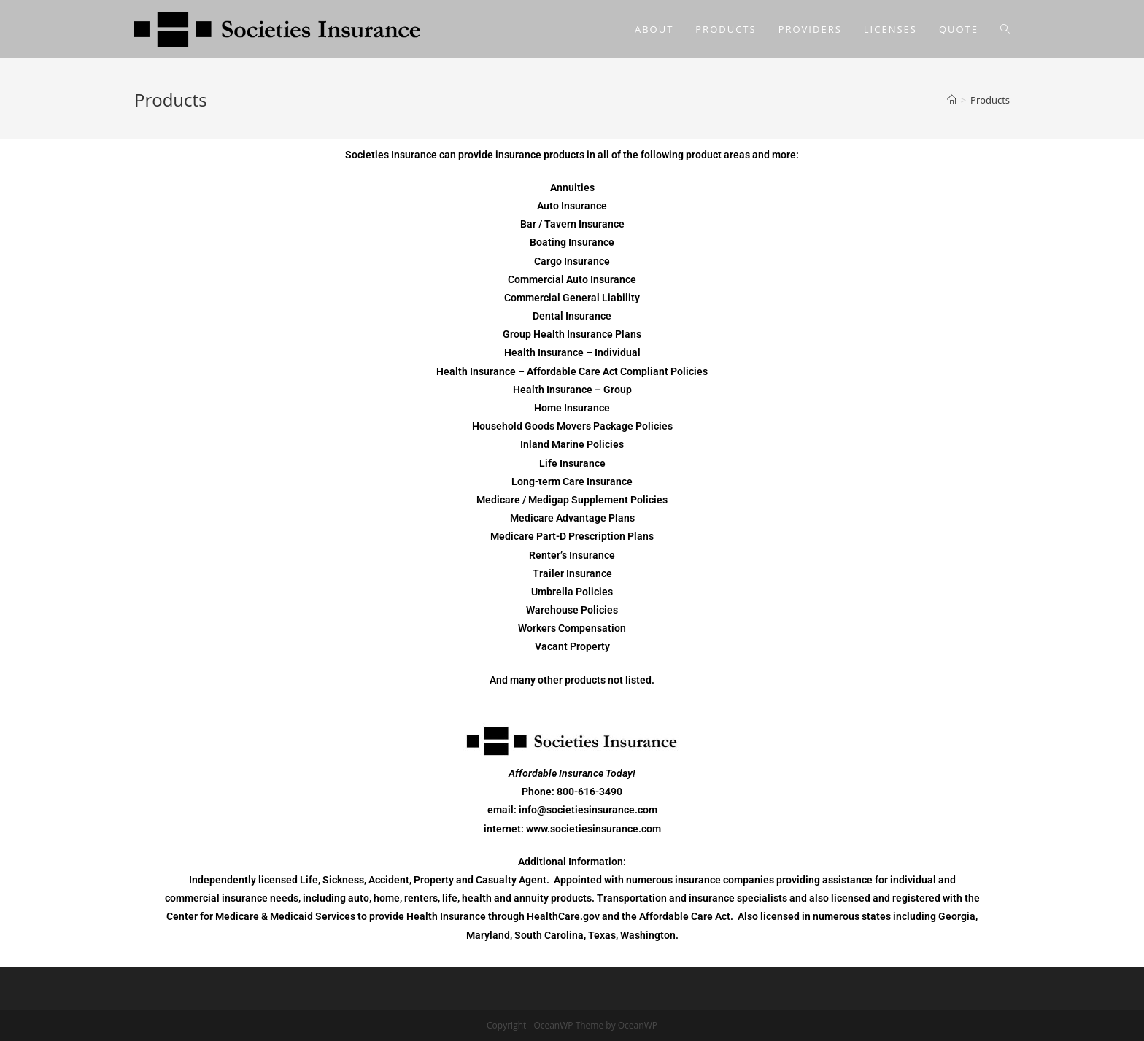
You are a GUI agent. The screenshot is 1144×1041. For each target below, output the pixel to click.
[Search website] (1005, 29)
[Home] (951, 100)
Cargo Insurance (572, 261)
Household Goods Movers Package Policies (572, 426)
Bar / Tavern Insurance (572, 224)
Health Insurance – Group (572, 389)
